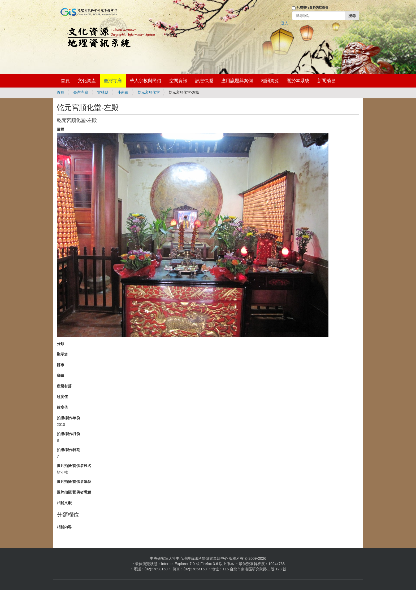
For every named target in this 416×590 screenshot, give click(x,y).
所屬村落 (64, 386)
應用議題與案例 (237, 80)
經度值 (62, 397)
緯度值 (62, 407)
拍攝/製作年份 (68, 418)
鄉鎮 (60, 375)
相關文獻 (64, 503)
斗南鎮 (122, 92)
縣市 (60, 365)
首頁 (65, 80)
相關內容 (64, 527)
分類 (60, 344)
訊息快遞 (204, 80)
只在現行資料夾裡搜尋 (312, 7)
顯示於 (62, 354)
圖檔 (60, 129)
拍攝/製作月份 (68, 434)
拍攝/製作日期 (68, 450)
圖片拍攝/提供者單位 (74, 481)
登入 (284, 23)
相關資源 (270, 80)
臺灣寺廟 (113, 80)
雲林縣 (102, 92)
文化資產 (87, 80)
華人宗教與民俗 (145, 80)
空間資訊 (178, 80)
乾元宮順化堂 (148, 92)
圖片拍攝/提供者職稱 (74, 492)
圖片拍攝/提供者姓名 (74, 466)
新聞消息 (326, 80)
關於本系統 (298, 80)
